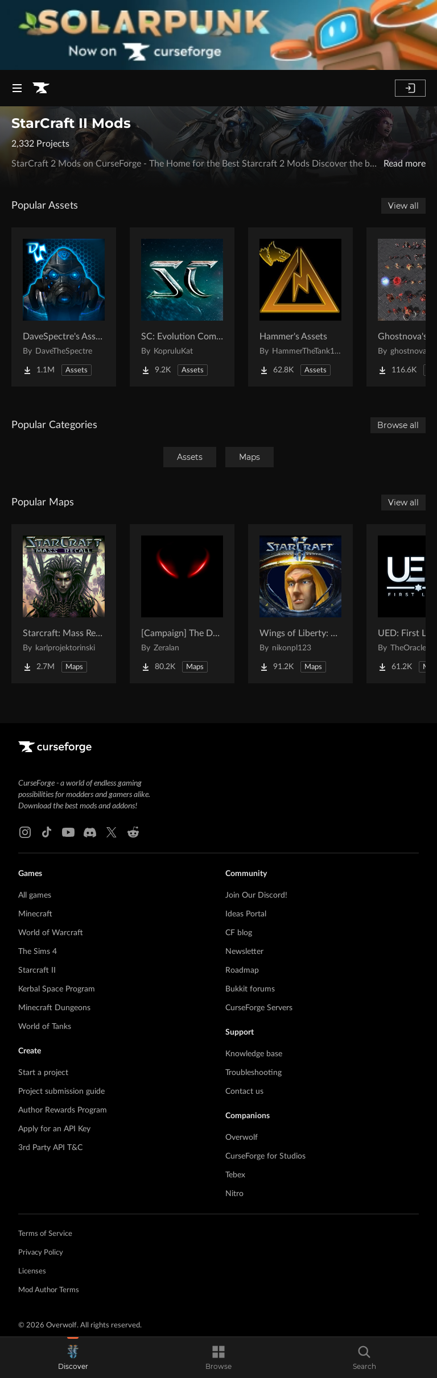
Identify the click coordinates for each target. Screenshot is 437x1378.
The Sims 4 (37, 952)
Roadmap (242, 970)
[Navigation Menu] (17, 88)
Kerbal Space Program (56, 989)
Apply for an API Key (54, 1129)
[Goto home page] (41, 88)
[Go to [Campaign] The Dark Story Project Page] (182, 603)
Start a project (43, 1073)
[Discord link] (90, 832)
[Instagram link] (25, 832)
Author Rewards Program (62, 1110)
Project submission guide (61, 1091)
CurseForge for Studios (265, 1156)
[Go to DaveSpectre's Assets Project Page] (63, 307)
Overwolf (241, 1138)
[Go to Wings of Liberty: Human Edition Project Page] (300, 603)
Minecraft (35, 914)
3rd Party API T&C (50, 1148)
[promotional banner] (218, 35)
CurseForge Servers (258, 1008)
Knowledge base (253, 1054)
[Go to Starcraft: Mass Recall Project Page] (63, 603)
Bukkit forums (250, 989)
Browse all (398, 425)
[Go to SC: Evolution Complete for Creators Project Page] (182, 307)
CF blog (238, 933)
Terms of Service (45, 1234)
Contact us (244, 1091)
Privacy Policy (40, 1252)
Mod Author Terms (48, 1290)
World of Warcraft (50, 933)
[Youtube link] (68, 832)
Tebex (235, 1175)
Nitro (234, 1194)
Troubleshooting (253, 1073)
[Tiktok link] (46, 832)
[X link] (111, 832)
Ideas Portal (245, 914)
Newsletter (244, 952)
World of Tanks (44, 1027)
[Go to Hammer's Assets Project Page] (300, 307)
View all (403, 206)
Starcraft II (37, 970)
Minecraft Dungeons (54, 1008)
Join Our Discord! (256, 895)
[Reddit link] (133, 832)
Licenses (32, 1271)
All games (34, 895)
